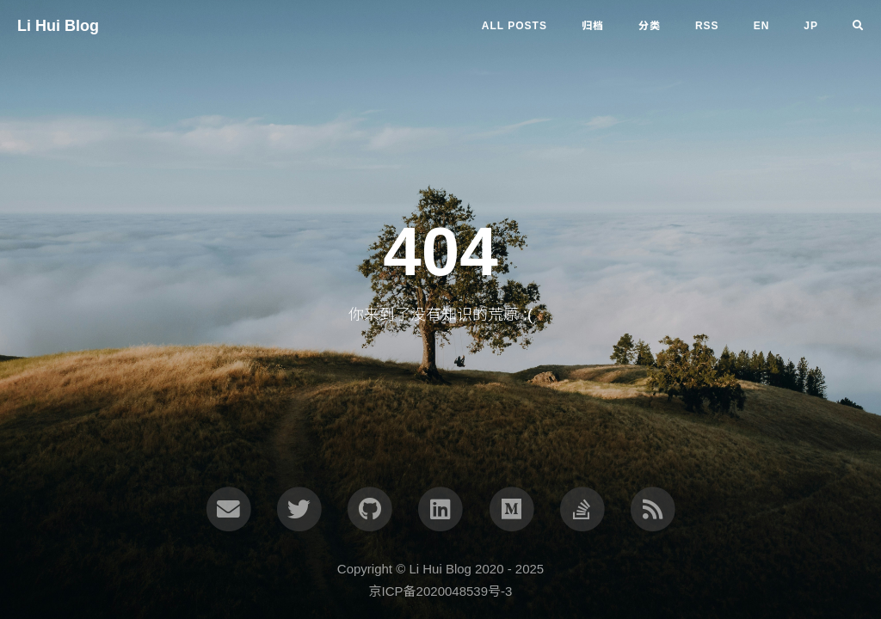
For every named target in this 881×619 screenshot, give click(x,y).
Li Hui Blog (58, 25)
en (762, 26)
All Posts (514, 26)
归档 (593, 26)
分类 (649, 26)
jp (811, 26)
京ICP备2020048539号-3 (441, 591)
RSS (707, 26)
